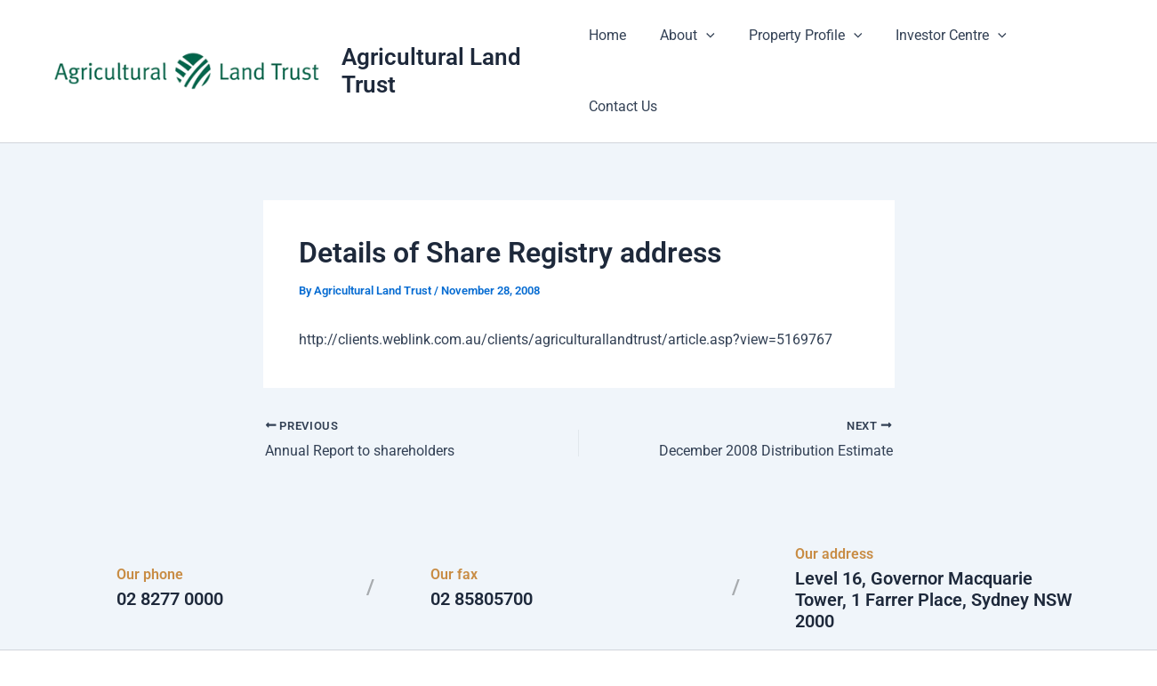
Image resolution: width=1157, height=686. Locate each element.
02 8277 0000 (170, 546)
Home (618, 44)
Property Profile (805, 44)
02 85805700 (481, 546)
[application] (711, 44)
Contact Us (1064, 44)
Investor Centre (945, 44)
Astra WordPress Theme (751, 641)
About (692, 44)
